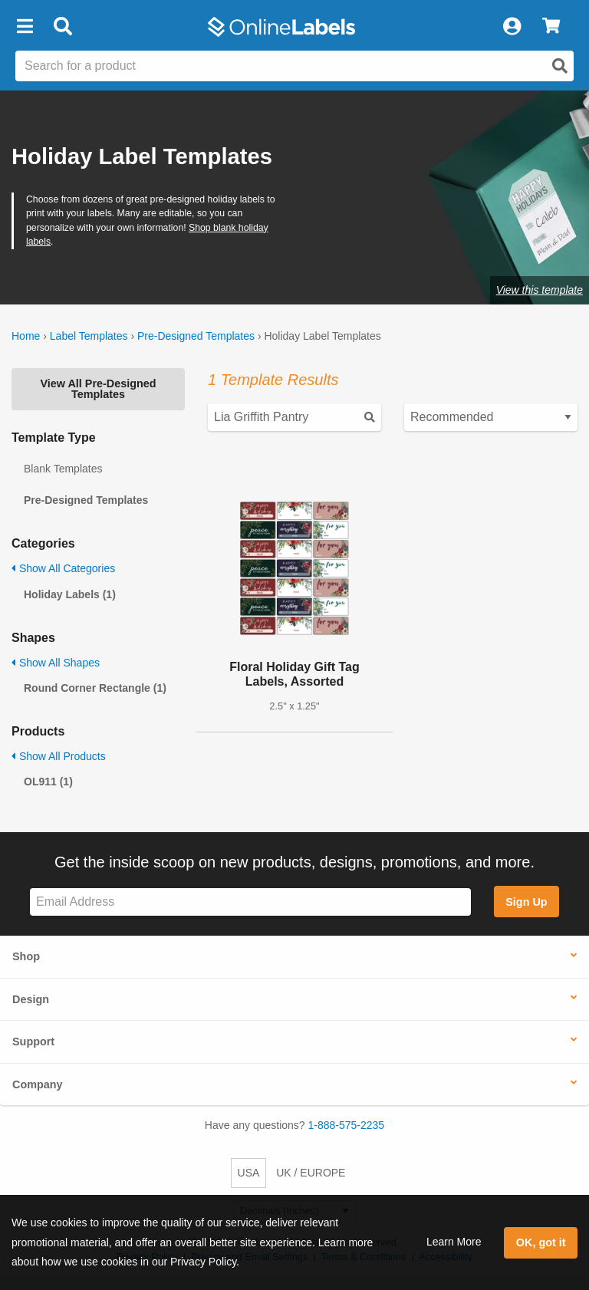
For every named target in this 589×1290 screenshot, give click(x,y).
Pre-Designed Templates (196, 336)
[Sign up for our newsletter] (250, 902)
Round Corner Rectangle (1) (95, 688)
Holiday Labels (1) (70, 594)
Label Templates (89, 336)
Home (26, 336)
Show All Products (59, 756)
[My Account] (511, 27)
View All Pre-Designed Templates (98, 388)
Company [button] (37, 1084)
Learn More (454, 1242)
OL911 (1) (48, 781)
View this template (539, 290)
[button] (24, 27)
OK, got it (541, 1242)
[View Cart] (551, 27)
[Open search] (560, 66)
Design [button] (30, 999)
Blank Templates (63, 468)
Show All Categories (63, 568)
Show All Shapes (56, 663)
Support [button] (33, 1041)
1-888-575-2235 (346, 1125)
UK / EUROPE (310, 1173)
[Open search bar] (62, 27)
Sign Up (526, 902)
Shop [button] (26, 956)
